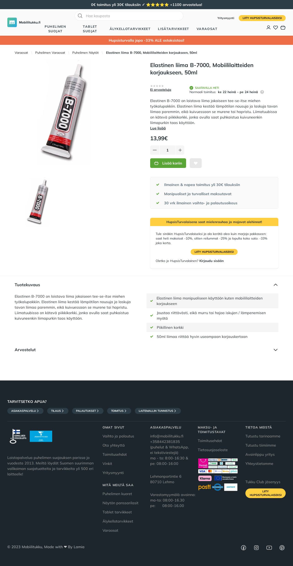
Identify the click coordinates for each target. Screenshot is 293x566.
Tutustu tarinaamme (262, 436)
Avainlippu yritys (260, 454)
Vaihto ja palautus (118, 436)
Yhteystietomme (259, 463)
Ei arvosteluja (160, 90)
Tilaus (58, 411)
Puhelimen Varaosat (50, 53)
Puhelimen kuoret (117, 493)
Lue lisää (158, 128)
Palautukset (88, 411)
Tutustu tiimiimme (260, 445)
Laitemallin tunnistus (158, 411)
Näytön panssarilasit (120, 503)
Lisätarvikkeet (173, 29)
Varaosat (207, 29)
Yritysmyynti (226, 18)
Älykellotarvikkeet (130, 29)
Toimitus (119, 411)
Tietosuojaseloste (213, 449)
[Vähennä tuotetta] (154, 150)
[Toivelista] (275, 27)
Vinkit (107, 463)
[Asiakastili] (268, 27)
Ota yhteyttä (114, 445)
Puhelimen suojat (55, 28)
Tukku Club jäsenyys (262, 482)
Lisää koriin (168, 163)
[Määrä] (168, 150)
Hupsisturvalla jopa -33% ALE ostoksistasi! (146, 40)
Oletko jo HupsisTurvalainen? (190, 261)
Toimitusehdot (115, 454)
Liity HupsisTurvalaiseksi (262, 18)
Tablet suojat (90, 28)
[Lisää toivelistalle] (196, 163)
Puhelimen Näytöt (85, 53)
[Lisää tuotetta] (180, 150)
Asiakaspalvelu (25, 411)
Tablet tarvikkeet (117, 512)
